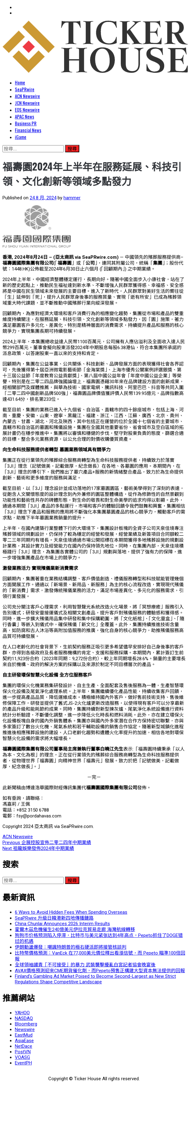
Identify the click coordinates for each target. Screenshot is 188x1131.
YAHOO (22, 1013)
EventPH (23, 1063)
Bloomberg (26, 1024)
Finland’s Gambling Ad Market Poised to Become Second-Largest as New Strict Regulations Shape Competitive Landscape (95, 979)
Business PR (26, 123)
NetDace (23, 1046)
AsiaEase (24, 1040)
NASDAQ (24, 1018)
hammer (72, 198)
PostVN (23, 1052)
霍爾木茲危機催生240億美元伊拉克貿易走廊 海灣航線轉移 (75, 929)
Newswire (25, 1029)
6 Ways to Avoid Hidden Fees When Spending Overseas (71, 912)
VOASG (22, 1057)
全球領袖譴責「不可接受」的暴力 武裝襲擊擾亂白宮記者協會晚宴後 (85, 965)
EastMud (24, 1035)
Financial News (28, 130)
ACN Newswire (27, 96)
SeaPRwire (24, 89)
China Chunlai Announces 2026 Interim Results (62, 923)
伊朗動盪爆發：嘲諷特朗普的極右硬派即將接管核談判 (70, 947)
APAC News (24, 116)
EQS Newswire (27, 109)
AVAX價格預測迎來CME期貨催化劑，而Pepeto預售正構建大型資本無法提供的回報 (100, 970)
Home (20, 82)
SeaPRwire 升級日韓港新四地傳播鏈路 (54, 918)
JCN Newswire (27, 102)
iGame (20, 136)
